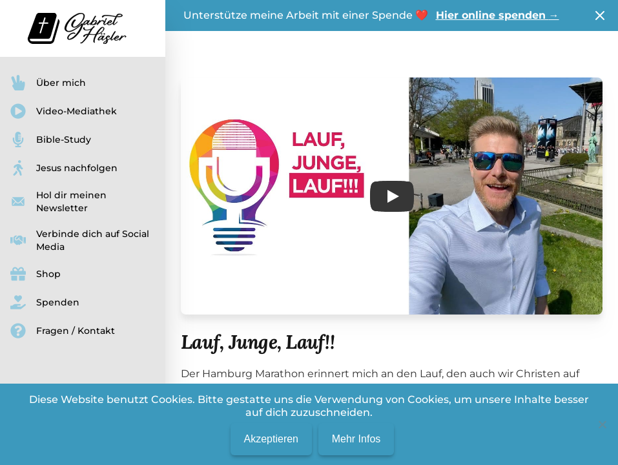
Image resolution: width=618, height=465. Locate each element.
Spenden (44, 302)
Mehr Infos (356, 438)
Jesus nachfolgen (64, 168)
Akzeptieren (270, 438)
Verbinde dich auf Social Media (79, 240)
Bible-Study (50, 139)
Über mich (48, 82)
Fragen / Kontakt (62, 330)
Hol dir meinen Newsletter (58, 201)
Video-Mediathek (63, 111)
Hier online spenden (497, 15)
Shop (35, 274)
